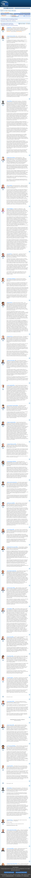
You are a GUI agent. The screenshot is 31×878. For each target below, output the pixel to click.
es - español (5, 8)
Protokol (28, 23)
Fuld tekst (14, 10)
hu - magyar (19, 8)
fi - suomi (28, 8)
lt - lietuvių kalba (18, 8)
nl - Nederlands (21, 8)
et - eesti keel (9, 8)
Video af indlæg (22, 23)
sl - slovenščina (27, 8)
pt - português (24, 8)
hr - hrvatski (15, 8)
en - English (11, 8)
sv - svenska (29, 8)
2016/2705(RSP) (6, 12)
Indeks (2, 10)
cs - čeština (6, 8)
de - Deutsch (8, 8)
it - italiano (16, 8)
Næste (9, 10)
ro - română (25, 8)
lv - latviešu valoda (17, 8)
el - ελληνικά (10, 8)
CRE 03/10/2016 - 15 (15, 16)
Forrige (6, 10)
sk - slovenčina (26, 8)
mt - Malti (20, 8)
